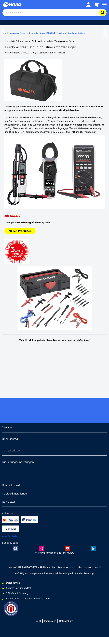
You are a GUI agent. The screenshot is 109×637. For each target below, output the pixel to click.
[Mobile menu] (104, 4)
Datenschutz (66, 621)
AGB (38, 621)
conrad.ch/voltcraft (79, 340)
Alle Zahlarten (10, 536)
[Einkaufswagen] (96, 4)
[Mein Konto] (88, 4)
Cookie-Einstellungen (15, 493)
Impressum (50, 621)
